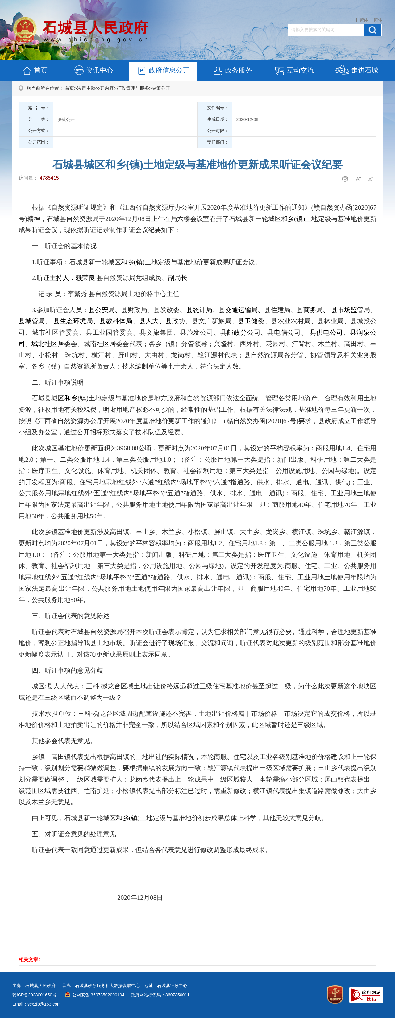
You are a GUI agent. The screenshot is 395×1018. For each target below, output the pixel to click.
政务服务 (232, 71)
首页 (35, 71)
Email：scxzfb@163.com (36, 1004)
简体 (378, 19)
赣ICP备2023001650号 (34, 994)
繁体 (364, 19)
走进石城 (356, 71)
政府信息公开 (162, 71)
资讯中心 (93, 71)
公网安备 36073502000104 (98, 994)
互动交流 (294, 71)
